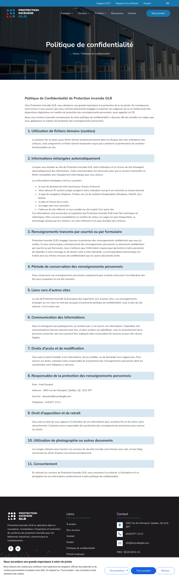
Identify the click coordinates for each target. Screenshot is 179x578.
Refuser (139, 570)
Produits (101, 13)
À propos (67, 13)
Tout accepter (163, 570)
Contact (132, 13)
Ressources (117, 13)
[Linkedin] (17, 549)
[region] (89, 567)
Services (84, 13)
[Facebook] (10, 549)
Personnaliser (116, 570)
